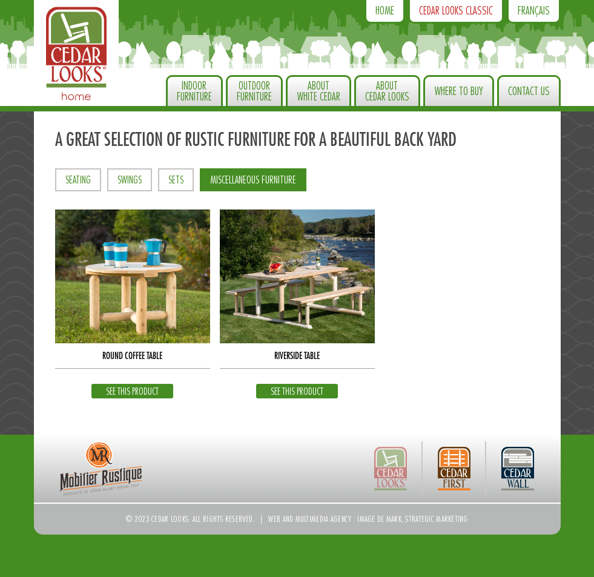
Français (534, 10)
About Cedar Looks (387, 91)
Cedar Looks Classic (456, 10)
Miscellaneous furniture (253, 180)
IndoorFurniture (194, 91)
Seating (78, 180)
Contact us (529, 91)
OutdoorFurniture (254, 91)
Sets (175, 180)
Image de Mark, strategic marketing (412, 519)
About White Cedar (318, 91)
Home (384, 10)
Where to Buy (458, 91)
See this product (132, 392)
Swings (129, 180)
